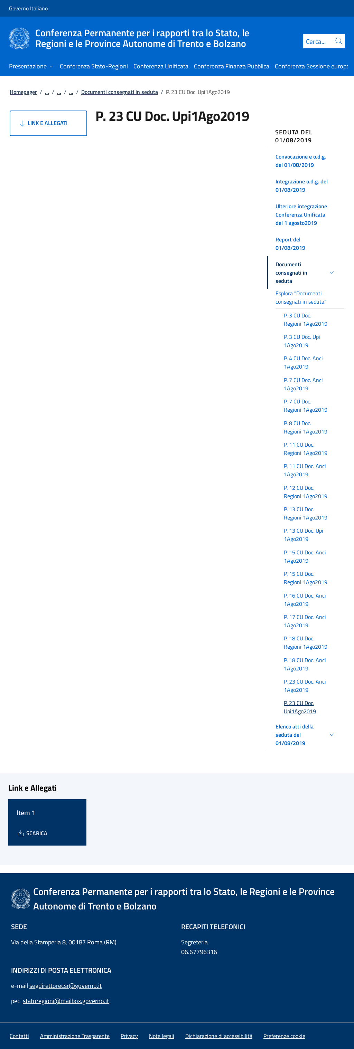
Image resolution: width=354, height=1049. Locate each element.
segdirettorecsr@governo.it (65, 985)
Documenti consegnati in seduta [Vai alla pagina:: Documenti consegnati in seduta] (119, 92)
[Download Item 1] (32, 833)
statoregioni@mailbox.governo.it (66, 1000)
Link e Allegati (42, 123)
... (47, 92)
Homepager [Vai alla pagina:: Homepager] (23, 92)
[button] (305, 160)
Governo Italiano (28, 8)
